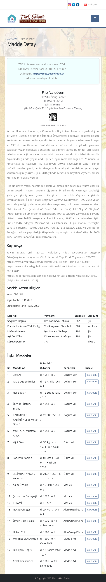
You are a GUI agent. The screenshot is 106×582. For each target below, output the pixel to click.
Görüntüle (92, 375)
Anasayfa (12, 39)
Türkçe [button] (90, 4)
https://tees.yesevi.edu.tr (48, 73)
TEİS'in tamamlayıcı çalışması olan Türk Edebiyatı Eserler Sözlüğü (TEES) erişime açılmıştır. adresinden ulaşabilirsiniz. (42, 71)
